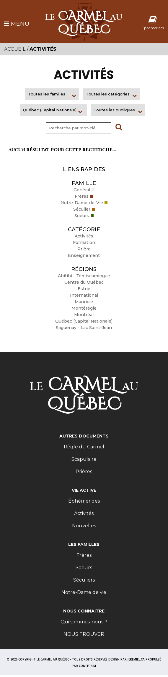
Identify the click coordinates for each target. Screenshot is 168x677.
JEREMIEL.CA (136, 659)
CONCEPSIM (87, 666)
